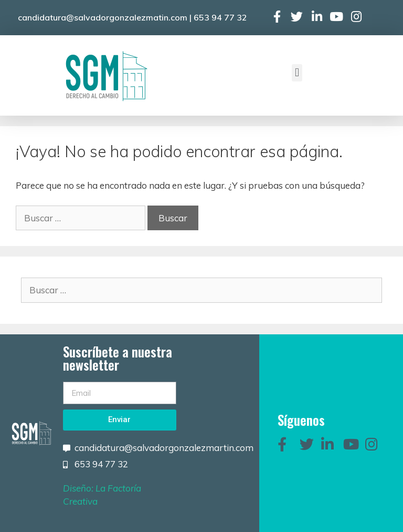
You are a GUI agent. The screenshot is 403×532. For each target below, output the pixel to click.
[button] (297, 72)
